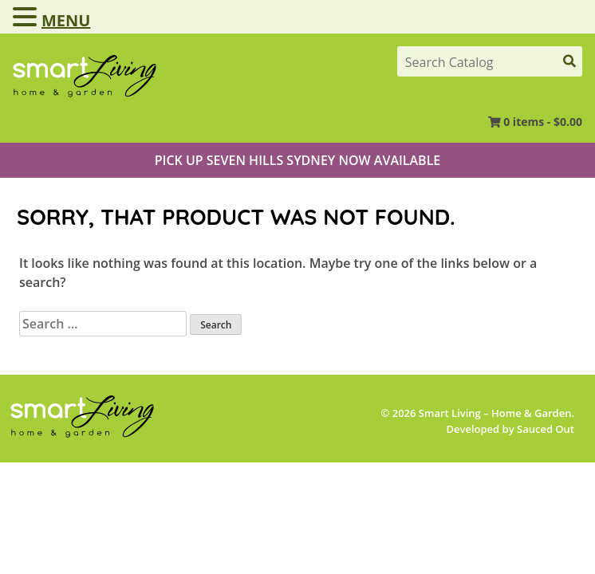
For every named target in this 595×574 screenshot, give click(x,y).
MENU (65, 20)
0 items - (542, 121)
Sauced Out (545, 429)
